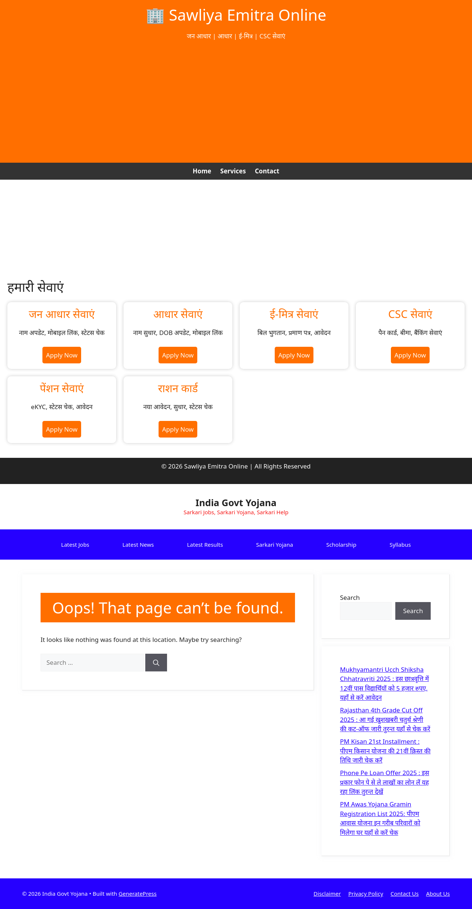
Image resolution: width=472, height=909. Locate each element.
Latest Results (205, 544)
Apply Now (61, 355)
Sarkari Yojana (274, 544)
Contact (267, 171)
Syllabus (400, 544)
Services (233, 171)
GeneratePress (138, 893)
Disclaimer (327, 893)
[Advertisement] (236, 101)
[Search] (156, 662)
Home (202, 171)
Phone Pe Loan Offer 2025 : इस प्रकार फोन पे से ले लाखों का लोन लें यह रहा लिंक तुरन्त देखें (384, 782)
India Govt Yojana (235, 502)
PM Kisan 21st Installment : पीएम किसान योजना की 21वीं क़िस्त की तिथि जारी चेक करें (385, 750)
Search (350, 597)
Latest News (138, 544)
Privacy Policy (365, 893)
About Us (438, 893)
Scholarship (341, 544)
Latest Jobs (75, 544)
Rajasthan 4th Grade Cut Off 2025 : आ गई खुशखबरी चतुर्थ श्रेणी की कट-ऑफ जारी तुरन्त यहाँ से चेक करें (385, 719)
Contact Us (405, 893)
